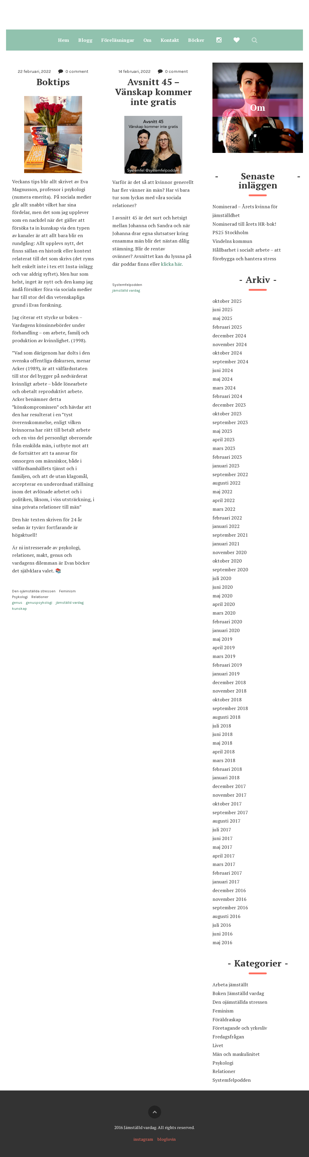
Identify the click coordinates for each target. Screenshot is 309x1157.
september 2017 (230, 812)
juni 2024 (222, 370)
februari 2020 (227, 621)
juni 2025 (222, 309)
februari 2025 (227, 327)
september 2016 (230, 907)
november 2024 (229, 344)
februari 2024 (227, 396)
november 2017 (229, 795)
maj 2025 (222, 318)
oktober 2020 (227, 560)
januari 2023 (226, 465)
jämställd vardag (70, 602)
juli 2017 (221, 829)
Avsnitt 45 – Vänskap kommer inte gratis (154, 92)
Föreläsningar (117, 40)
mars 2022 (223, 509)
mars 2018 (223, 760)
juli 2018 (221, 725)
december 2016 (229, 890)
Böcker (196, 40)
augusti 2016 (226, 916)
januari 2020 (226, 630)
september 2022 (230, 474)
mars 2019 (223, 656)
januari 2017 (226, 881)
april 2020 (223, 604)
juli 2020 (221, 578)
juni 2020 (222, 587)
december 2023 (229, 405)
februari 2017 (227, 873)
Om (147, 40)
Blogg (85, 40)
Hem (63, 40)
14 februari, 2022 (135, 71)
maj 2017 (222, 847)
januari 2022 (226, 526)
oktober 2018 (227, 699)
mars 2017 (223, 864)
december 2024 (229, 335)
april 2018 (223, 751)
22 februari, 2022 (34, 71)
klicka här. (171, 264)
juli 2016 (221, 925)
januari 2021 (226, 543)
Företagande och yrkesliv (239, 1028)
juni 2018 (222, 734)
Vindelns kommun (232, 241)
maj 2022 (222, 491)
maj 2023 (222, 431)
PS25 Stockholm (230, 232)
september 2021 (230, 535)
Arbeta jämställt (230, 984)
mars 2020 (223, 613)
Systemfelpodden (127, 285)
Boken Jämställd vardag (238, 993)
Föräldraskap (226, 1019)
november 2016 (229, 899)
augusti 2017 (226, 820)
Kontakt (170, 40)
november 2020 (229, 552)
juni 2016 (222, 933)
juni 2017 (222, 838)
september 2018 (230, 708)
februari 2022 (227, 517)
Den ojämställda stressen (34, 591)
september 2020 (230, 569)
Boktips (53, 82)
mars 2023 (223, 448)
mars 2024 (223, 387)
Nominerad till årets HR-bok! (244, 224)
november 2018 (229, 690)
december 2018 (229, 682)
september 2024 (230, 361)
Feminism (67, 591)
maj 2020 (222, 595)
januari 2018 (226, 777)
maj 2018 (222, 743)
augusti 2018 (226, 717)
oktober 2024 (227, 352)
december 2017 (229, 786)
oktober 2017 (227, 803)
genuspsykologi (39, 602)
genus (17, 602)
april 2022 (223, 500)
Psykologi (20, 597)
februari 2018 (227, 769)
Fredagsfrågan (228, 1036)
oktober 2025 (227, 301)
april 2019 (223, 647)
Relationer (39, 597)
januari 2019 (226, 673)
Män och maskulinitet (236, 1054)
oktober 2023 (227, 413)
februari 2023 (227, 457)
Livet (217, 1045)
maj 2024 (222, 379)
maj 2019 (222, 639)
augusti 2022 (226, 482)
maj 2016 (222, 942)
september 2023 (230, 422)
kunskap (19, 608)
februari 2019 (227, 665)
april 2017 (223, 855)
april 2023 (223, 439)
